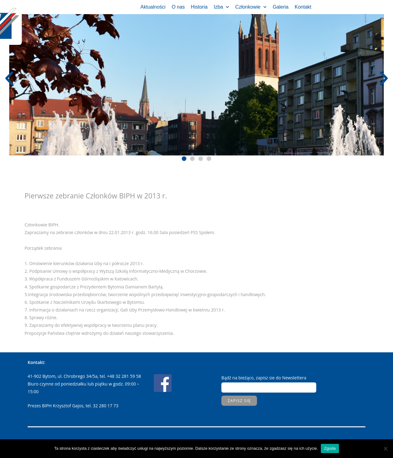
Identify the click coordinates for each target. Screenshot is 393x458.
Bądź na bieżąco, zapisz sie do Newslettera (263, 378)
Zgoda (330, 448)
